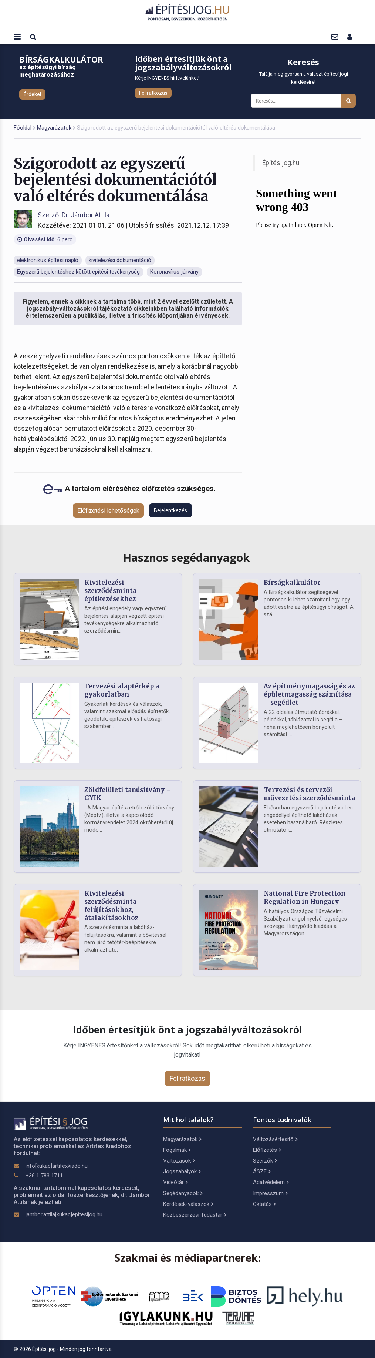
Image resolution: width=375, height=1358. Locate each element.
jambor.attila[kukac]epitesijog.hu (64, 1214)
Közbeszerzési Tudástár (194, 1214)
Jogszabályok (181, 1171)
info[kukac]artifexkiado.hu (57, 1166)
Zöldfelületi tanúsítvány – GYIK (127, 794)
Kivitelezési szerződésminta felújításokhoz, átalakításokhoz (111, 905)
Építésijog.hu (281, 163)
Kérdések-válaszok (188, 1204)
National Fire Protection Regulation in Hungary (304, 897)
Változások (179, 1160)
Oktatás (264, 1204)
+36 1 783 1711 (44, 1175)
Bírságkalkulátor (292, 583)
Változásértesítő (275, 1139)
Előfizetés (267, 1150)
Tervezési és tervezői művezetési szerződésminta (309, 794)
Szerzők (265, 1160)
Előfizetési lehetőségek (108, 510)
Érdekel (32, 94)
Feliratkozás (153, 93)
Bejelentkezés (170, 510)
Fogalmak (176, 1150)
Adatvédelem (270, 1182)
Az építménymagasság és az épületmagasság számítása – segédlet (309, 694)
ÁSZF (261, 1171)
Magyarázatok (54, 127)
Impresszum (270, 1193)
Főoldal (22, 127)
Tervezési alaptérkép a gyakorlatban (121, 690)
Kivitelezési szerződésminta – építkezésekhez (113, 591)
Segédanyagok (182, 1193)
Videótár (175, 1182)
